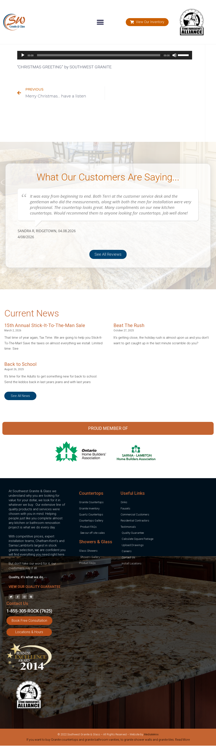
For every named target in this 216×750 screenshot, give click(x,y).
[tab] (108, 740)
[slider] (98, 55)
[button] (100, 22)
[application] (104, 55)
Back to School (20, 364)
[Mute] (174, 55)
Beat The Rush (128, 325)
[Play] (23, 55)
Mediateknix (151, 734)
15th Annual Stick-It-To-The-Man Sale (44, 325)
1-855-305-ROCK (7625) (29, 611)
